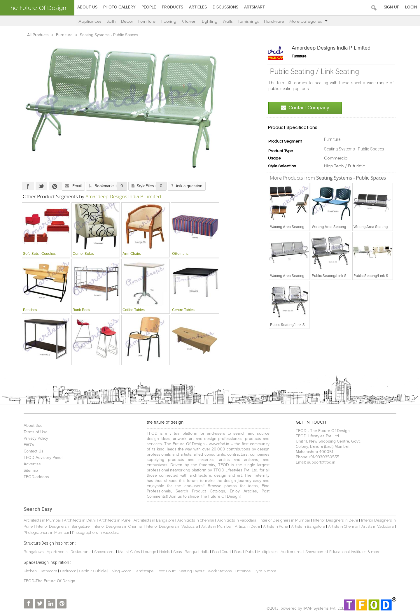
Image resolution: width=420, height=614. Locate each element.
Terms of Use (36, 432)
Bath (111, 21)
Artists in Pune (275, 526)
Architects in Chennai (195, 520)
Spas (178, 552)
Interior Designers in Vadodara (172, 526)
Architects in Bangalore (154, 520)
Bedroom (68, 571)
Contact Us (33, 451)
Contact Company (305, 107)
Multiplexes (267, 552)
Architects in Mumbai (42, 520)
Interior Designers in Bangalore (63, 526)
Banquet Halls (197, 552)
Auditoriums (291, 552)
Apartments (57, 552)
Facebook (28, 186)
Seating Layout (191, 571)
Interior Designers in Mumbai (285, 520)
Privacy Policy (36, 438)
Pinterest (55, 186)
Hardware (274, 21)
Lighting (209, 21)
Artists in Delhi (247, 526)
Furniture (146, 21)
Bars (238, 552)
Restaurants (81, 552)
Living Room (120, 571)
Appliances (89, 21)
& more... (375, 552)
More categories (308, 21)
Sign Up (391, 7)
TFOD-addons (36, 477)
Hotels (164, 552)
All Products (38, 35)
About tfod (33, 426)
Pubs (249, 552)
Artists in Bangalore (308, 526)
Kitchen (189, 21)
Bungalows (33, 552)
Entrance (243, 571)
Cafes (135, 552)
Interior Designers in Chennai (118, 526)
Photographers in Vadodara (95, 532)
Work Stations (220, 571)
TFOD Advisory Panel (43, 458)
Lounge (149, 552)
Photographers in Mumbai (46, 532)
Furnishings (248, 21)
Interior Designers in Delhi (335, 520)
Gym (258, 571)
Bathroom (49, 571)
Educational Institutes (347, 552)
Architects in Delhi (80, 520)
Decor (127, 21)
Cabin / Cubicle (93, 571)
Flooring (168, 21)
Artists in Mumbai (216, 526)
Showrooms (105, 552)
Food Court (221, 552)
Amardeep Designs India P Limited (331, 48)
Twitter (41, 186)
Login (411, 7)
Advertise (32, 464)
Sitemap (31, 471)
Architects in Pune (114, 520)
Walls (227, 21)
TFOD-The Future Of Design (49, 581)
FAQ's (29, 445)
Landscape (143, 571)
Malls (123, 552)
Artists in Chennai (343, 526)
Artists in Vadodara (377, 526)
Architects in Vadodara (236, 520)
